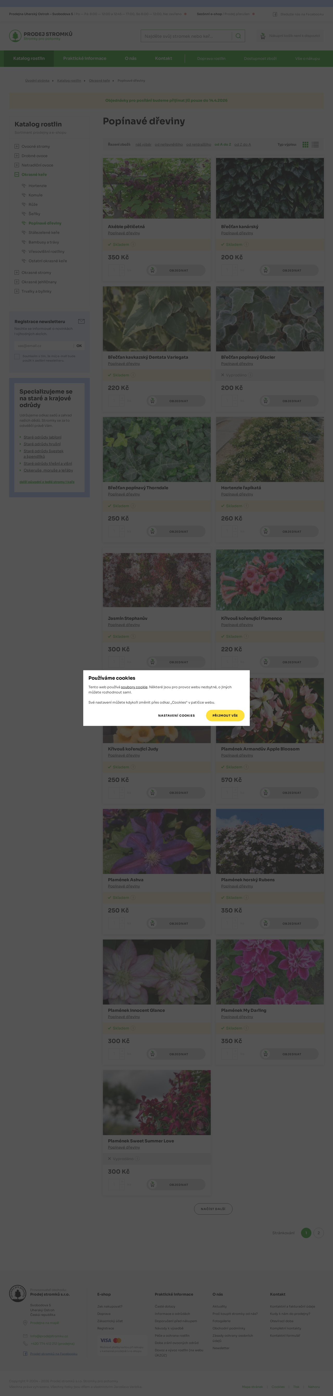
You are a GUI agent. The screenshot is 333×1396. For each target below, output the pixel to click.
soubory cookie (134, 687)
